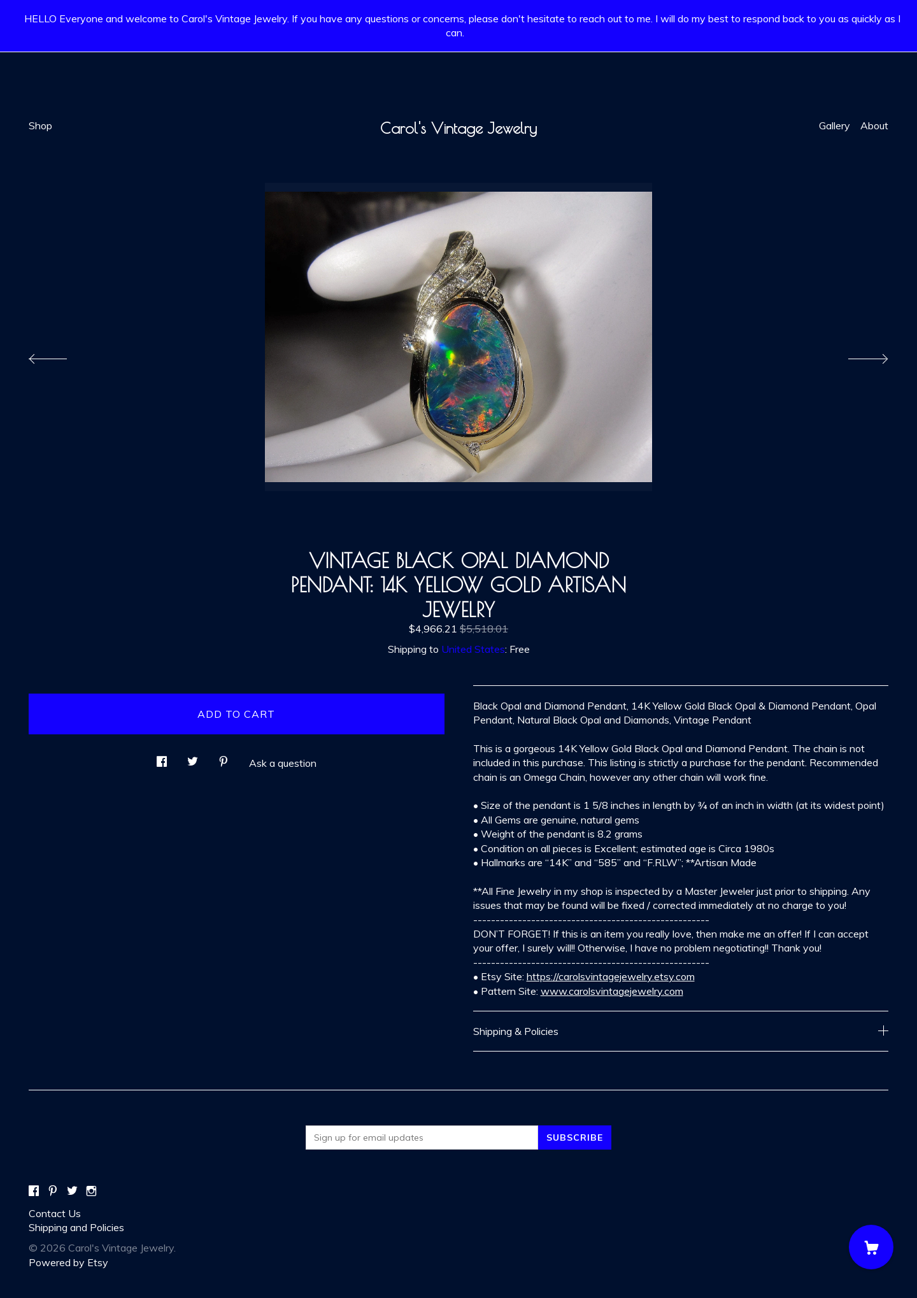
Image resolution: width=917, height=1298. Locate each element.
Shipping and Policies (76, 1227)
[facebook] (34, 1191)
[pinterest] (53, 1191)
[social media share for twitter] (192, 757)
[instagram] (91, 1191)
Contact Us (55, 1213)
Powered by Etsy (68, 1262)
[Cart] (871, 1247)
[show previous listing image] (60, 355)
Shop (40, 125)
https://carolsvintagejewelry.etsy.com (611, 976)
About (874, 125)
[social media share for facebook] (162, 757)
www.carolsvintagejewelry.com (612, 991)
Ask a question (282, 763)
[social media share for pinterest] (223, 757)
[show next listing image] (856, 355)
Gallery (834, 125)
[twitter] (72, 1191)
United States (473, 649)
